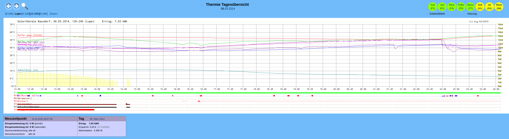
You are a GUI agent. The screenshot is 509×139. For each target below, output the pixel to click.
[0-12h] (26, 13)
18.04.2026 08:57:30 (42, 119)
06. (92, 119)
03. (227, 8)
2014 (232, 8)
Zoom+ (52, 13)
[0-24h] (9, 13)
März (96, 119)
